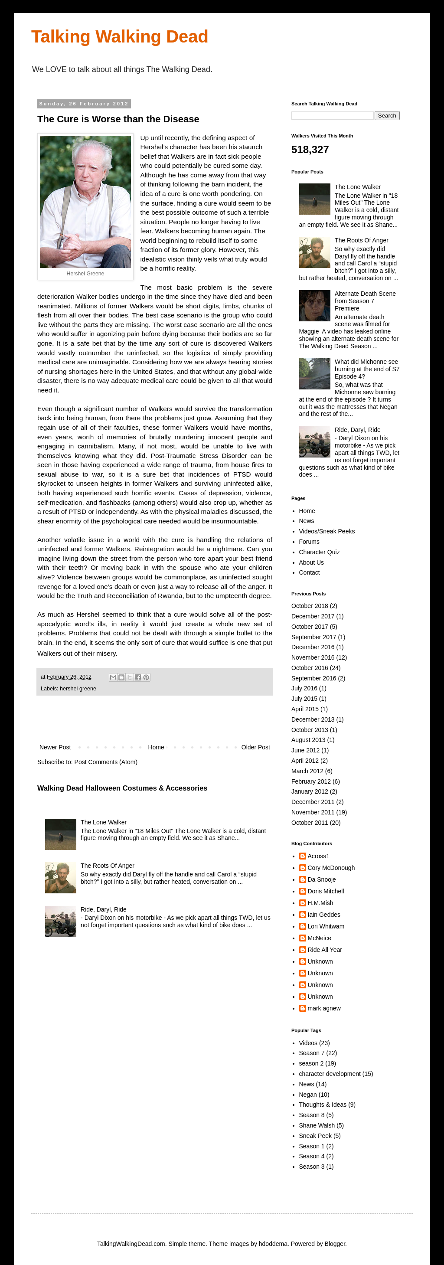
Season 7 (312, 1052)
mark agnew (324, 1008)
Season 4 (312, 1156)
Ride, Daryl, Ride (104, 909)
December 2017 (313, 616)
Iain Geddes (324, 914)
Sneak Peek (315, 1135)
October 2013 (309, 729)
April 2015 (305, 709)
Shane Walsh (317, 1125)
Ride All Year (325, 949)
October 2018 (309, 605)
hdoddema (273, 1243)
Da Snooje (322, 879)
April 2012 (305, 760)
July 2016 (304, 688)
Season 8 (312, 1114)
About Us (311, 562)
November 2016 (313, 657)
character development (330, 1073)
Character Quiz (319, 552)
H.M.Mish (320, 902)
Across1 (319, 856)
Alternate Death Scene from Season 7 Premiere (365, 301)
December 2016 (313, 647)
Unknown (320, 961)
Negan (308, 1094)
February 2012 (311, 781)
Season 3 (312, 1166)
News (306, 520)
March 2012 (307, 771)
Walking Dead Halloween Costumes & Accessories (122, 788)
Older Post (256, 747)
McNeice (319, 938)
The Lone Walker (104, 822)
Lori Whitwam (326, 926)
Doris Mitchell (326, 891)
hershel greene (78, 689)
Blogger (335, 1243)
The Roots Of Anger (107, 865)
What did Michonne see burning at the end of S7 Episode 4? (367, 369)
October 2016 (309, 667)
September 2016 (313, 678)
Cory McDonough (331, 867)
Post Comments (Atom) (106, 761)
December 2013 (313, 719)
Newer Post (55, 747)
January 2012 (309, 791)
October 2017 (309, 626)
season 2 (311, 1063)
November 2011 (313, 812)
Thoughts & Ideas (323, 1104)
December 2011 (313, 801)
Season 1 (312, 1146)
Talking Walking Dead (120, 36)
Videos (308, 1042)
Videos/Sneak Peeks (327, 531)
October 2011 (309, 822)
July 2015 (304, 698)
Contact (309, 572)
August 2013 (308, 739)
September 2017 (313, 637)
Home (156, 747)
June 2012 (305, 750)
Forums (309, 541)
